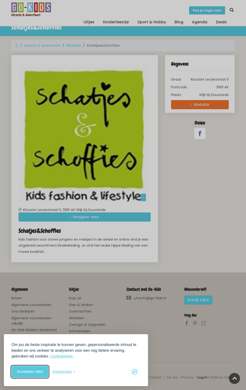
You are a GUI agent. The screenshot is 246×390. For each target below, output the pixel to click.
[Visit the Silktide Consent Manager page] (134, 371)
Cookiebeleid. (62, 356)
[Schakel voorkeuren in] (63, 371)
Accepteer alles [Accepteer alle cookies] (30, 372)
